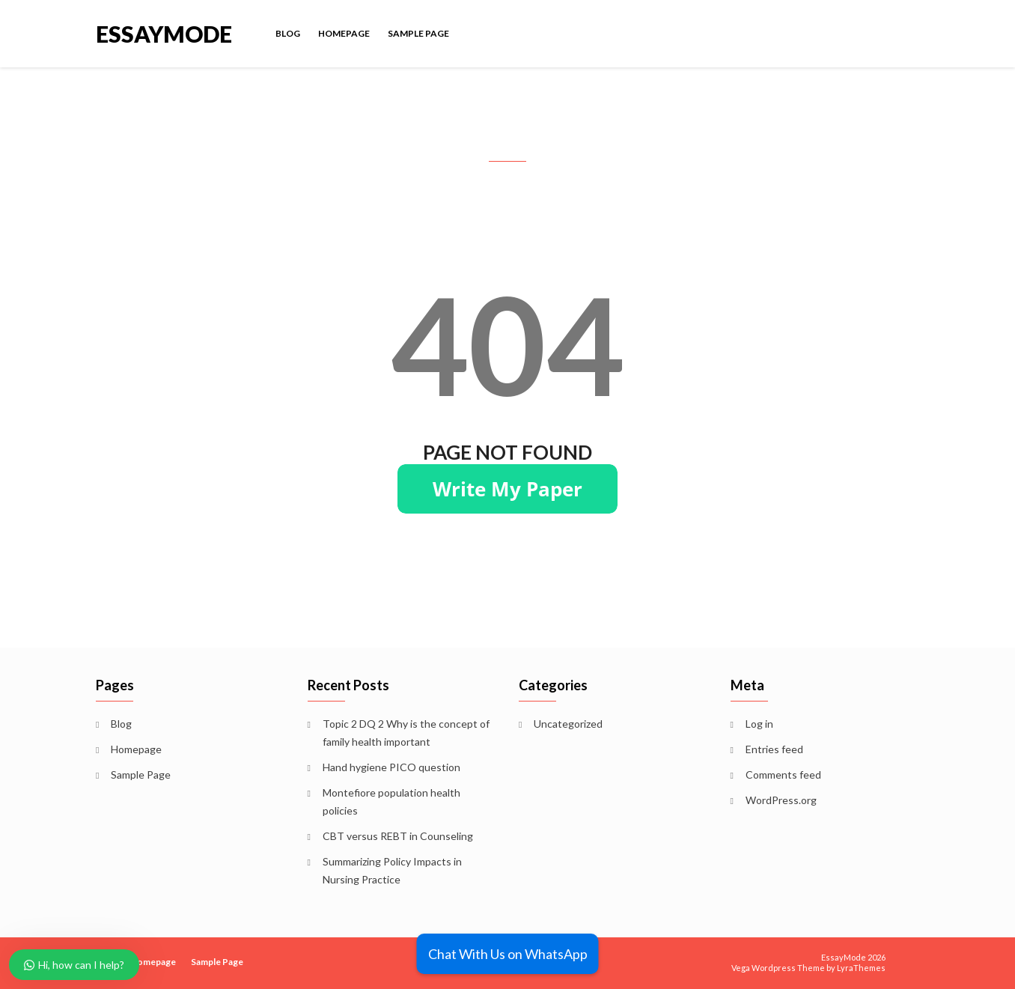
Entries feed (774, 749)
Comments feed (783, 774)
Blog (287, 33)
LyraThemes (861, 968)
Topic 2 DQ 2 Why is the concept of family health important (406, 732)
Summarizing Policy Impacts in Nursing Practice (392, 870)
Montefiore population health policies (391, 801)
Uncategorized (568, 723)
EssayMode (164, 32)
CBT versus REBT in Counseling (398, 836)
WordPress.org (781, 800)
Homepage (344, 33)
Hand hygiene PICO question (391, 767)
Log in (759, 723)
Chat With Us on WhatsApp (508, 954)
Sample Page (418, 33)
